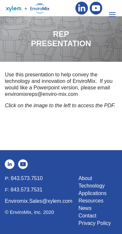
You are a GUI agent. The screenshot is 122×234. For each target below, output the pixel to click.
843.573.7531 (27, 189)
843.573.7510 (27, 178)
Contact (87, 215)
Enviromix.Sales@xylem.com (38, 201)
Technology (91, 185)
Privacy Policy (94, 223)
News (84, 208)
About (85, 178)
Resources (90, 200)
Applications (92, 193)
